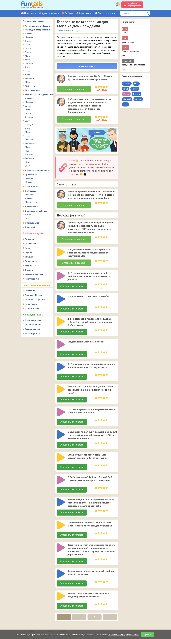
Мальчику (29, 139)
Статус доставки (106, 13)
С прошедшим (32, 222)
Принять (147, 635)
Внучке (28, 105)
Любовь (69, 13)
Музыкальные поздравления (39, 94)
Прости (28, 248)
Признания (30, 239)
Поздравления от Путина (37, 26)
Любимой (29, 78)
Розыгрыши (85, 13)
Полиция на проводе (35, 299)
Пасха (124, 32)
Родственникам (32, 90)
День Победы (128, 41)
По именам (30, 243)
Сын (27, 218)
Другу (27, 67)
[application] (61, 79)
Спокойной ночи (33, 324)
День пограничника (130, 51)
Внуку (27, 109)
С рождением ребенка (36, 211)
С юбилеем (30, 190)
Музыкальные (31, 202)
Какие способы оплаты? (56, 626)
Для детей (30, 227)
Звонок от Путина (33, 295)
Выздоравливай (32, 329)
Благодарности (32, 333)
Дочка (28, 214)
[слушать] (61, 79)
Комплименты (32, 278)
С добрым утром (33, 320)
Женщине (29, 33)
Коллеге (28, 150)
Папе (27, 70)
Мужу (27, 82)
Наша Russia (31, 304)
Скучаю (28, 252)
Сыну (27, 44)
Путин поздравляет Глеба (95, 162)
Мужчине (29, 37)
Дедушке (29, 117)
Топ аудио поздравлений (37, 29)
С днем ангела (32, 186)
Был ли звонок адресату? (71, 629)
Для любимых (31, 206)
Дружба (29, 270)
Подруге (29, 52)
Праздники (30, 13)
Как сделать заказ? (32, 626)
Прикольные (31, 174)
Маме (27, 56)
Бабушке (29, 63)
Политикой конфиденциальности (123, 634)
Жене (27, 74)
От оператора (32, 308)
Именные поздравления (37, 170)
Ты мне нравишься (34, 274)
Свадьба (29, 256)
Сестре (28, 48)
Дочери (28, 41)
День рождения (50, 13)
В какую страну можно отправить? (39, 629)
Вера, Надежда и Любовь (133, 64)
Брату (27, 59)
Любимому (30, 85)
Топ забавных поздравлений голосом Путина (132, 4)
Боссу (27, 165)
